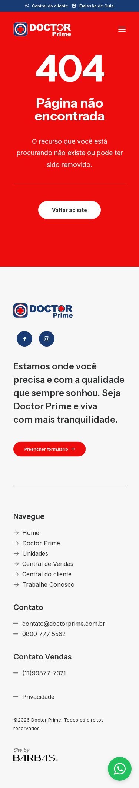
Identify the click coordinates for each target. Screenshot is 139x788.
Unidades (35, 553)
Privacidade (38, 696)
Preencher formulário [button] (49, 448)
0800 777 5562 (44, 634)
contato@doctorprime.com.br (63, 623)
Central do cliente (50, 5)
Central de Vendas (47, 563)
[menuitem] (46, 6)
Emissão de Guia (96, 5)
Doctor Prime (41, 543)
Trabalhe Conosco (48, 584)
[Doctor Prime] (42, 29)
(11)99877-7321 (44, 673)
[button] (122, 29)
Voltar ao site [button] (69, 210)
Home (30, 532)
